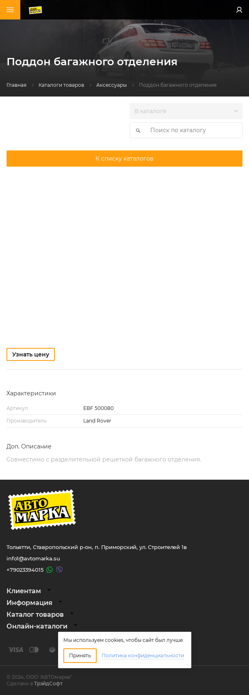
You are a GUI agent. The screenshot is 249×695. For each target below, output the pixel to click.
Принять (80, 655)
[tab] (124, 591)
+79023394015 (24, 569)
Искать (135, 130)
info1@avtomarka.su (33, 558)
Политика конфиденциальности (143, 655)
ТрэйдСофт (48, 683)
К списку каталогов (124, 158)
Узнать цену (30, 354)
